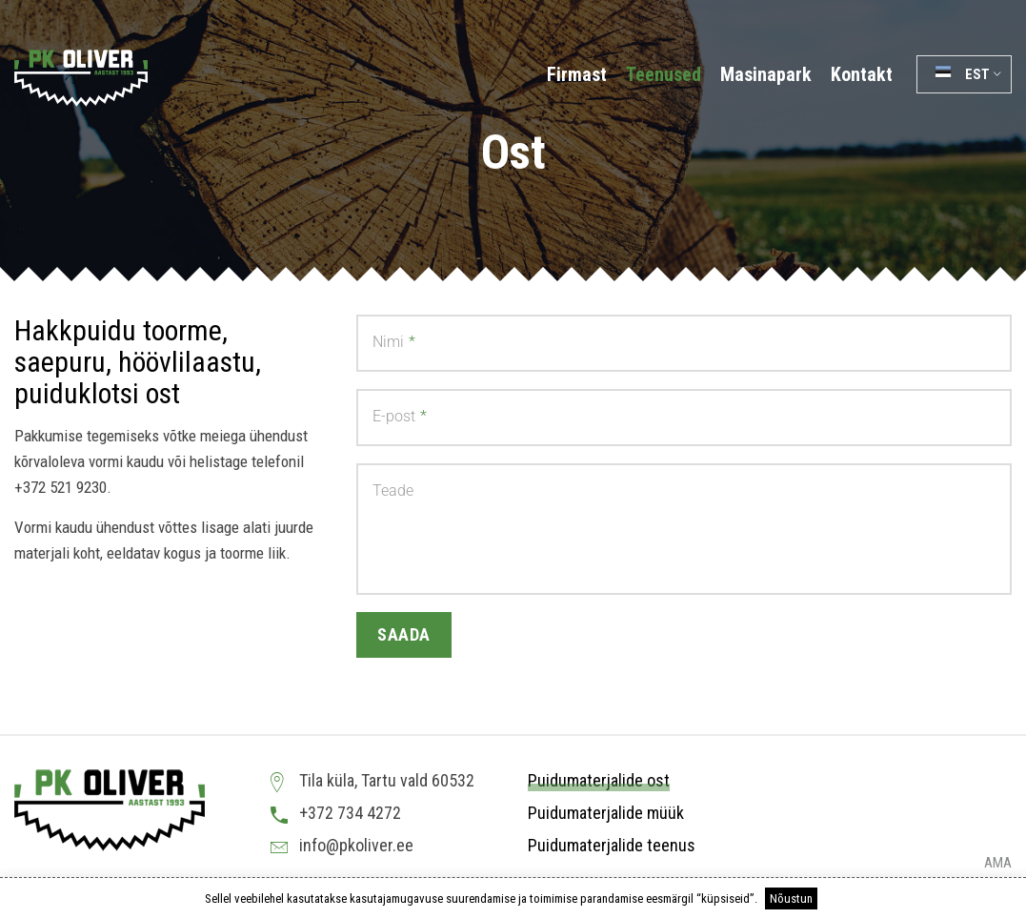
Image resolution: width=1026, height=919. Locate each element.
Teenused (663, 74)
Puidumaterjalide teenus (611, 845)
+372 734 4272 (350, 813)
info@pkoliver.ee (356, 845)
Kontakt (862, 74)
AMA (998, 863)
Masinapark (766, 74)
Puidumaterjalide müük (606, 813)
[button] (964, 74)
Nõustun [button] (791, 898)
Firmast (577, 74)
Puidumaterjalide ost (599, 780)
